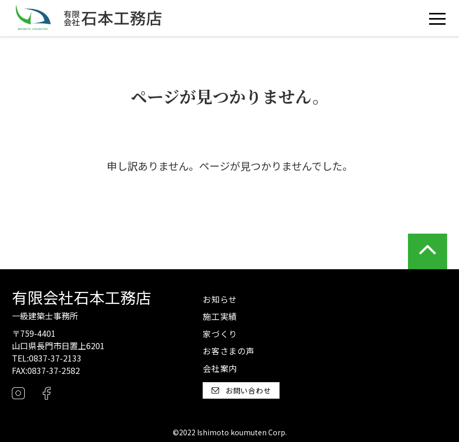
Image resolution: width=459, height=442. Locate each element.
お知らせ (220, 299)
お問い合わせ (241, 390)
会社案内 (220, 368)
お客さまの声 (229, 351)
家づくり (220, 334)
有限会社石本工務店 (81, 297)
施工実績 (220, 316)
